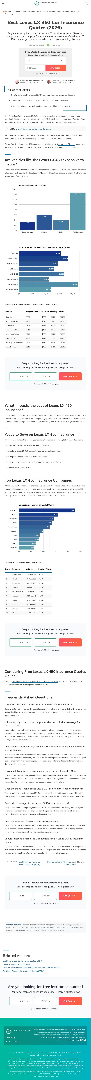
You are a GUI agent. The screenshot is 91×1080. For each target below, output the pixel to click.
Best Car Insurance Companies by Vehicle (48, 11)
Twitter (85, 1040)
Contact (15, 1041)
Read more (45, 42)
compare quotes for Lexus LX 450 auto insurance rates (35, 681)
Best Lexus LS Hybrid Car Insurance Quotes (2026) (30, 863)
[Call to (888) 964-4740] (87, 3)
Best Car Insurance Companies (18, 11)
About (8, 1041)
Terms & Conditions (49, 1055)
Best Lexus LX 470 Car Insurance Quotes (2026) (61, 863)
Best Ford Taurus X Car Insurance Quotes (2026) (23, 971)
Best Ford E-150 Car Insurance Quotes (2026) (22, 961)
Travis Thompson (68, 81)
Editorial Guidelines (13, 925)
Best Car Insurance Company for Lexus (34, 129)
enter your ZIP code (66, 144)
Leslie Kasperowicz (35, 81)
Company (10, 1037)
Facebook (81, 1040)
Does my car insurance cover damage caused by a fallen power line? (32, 967)
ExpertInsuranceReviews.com (37, 1053)
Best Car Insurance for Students (16, 964)
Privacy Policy (35, 1055)
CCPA (59, 1055)
